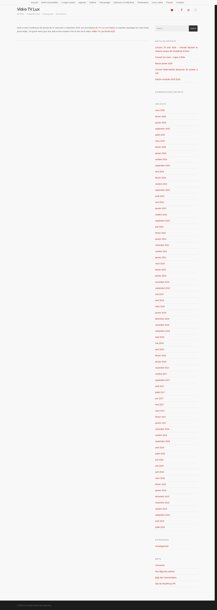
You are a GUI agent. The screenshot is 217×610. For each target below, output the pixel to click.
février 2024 (160, 178)
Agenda (82, 2)
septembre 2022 (162, 221)
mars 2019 (160, 306)
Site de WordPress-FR (165, 584)
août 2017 (159, 386)
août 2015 (159, 521)
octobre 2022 (161, 214)
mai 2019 (159, 294)
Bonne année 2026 (163, 63)
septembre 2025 (162, 129)
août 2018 (159, 337)
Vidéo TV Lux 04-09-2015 (103, 31)
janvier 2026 (160, 122)
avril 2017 (159, 404)
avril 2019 (159, 300)
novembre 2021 (162, 245)
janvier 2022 (160, 239)
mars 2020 (160, 263)
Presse (169, 2)
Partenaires (143, 2)
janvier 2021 (160, 257)
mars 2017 (160, 411)
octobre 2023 (161, 184)
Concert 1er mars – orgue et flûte (170, 57)
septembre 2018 (162, 331)
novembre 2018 (162, 325)
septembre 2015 (162, 515)
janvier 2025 (160, 153)
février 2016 (160, 484)
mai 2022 (159, 227)
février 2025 (160, 147)
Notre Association (49, 2)
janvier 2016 (160, 490)
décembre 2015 (162, 496)
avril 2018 (159, 349)
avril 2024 (159, 171)
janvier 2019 (160, 313)
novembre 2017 (162, 368)
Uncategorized (48, 14)
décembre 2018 (162, 319)
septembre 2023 (162, 190)
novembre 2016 (162, 429)
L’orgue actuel (68, 2)
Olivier (21, 14)
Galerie (92, 2)
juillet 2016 (160, 453)
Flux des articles (165, 571)
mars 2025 (160, 141)
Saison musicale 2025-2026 (167, 79)
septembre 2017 (162, 380)
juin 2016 (159, 460)
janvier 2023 (160, 208)
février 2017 (160, 417)
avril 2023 (159, 202)
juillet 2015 (160, 527)
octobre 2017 (161, 374)
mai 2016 (159, 466)
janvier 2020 (160, 276)
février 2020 (160, 270)
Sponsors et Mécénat (124, 2)
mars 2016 (160, 478)
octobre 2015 (161, 509)
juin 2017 (159, 398)
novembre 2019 (162, 282)
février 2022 (160, 233)
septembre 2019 (162, 288)
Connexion (160, 565)
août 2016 (159, 447)
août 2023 (159, 196)
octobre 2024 (161, 159)
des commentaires (166, 577)
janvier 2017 (160, 423)
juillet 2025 (160, 135)
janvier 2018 (160, 362)
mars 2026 (160, 110)
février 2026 (160, 116)
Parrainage (105, 2)
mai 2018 (159, 343)
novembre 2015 (162, 502)
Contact (180, 2)
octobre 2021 (161, 251)
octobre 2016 (161, 435)
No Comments (61, 14)
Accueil (34, 2)
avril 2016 (159, 472)
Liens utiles (157, 2)
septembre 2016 (162, 441)
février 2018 (160, 355)
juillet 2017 (160, 392)
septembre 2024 (162, 165)
